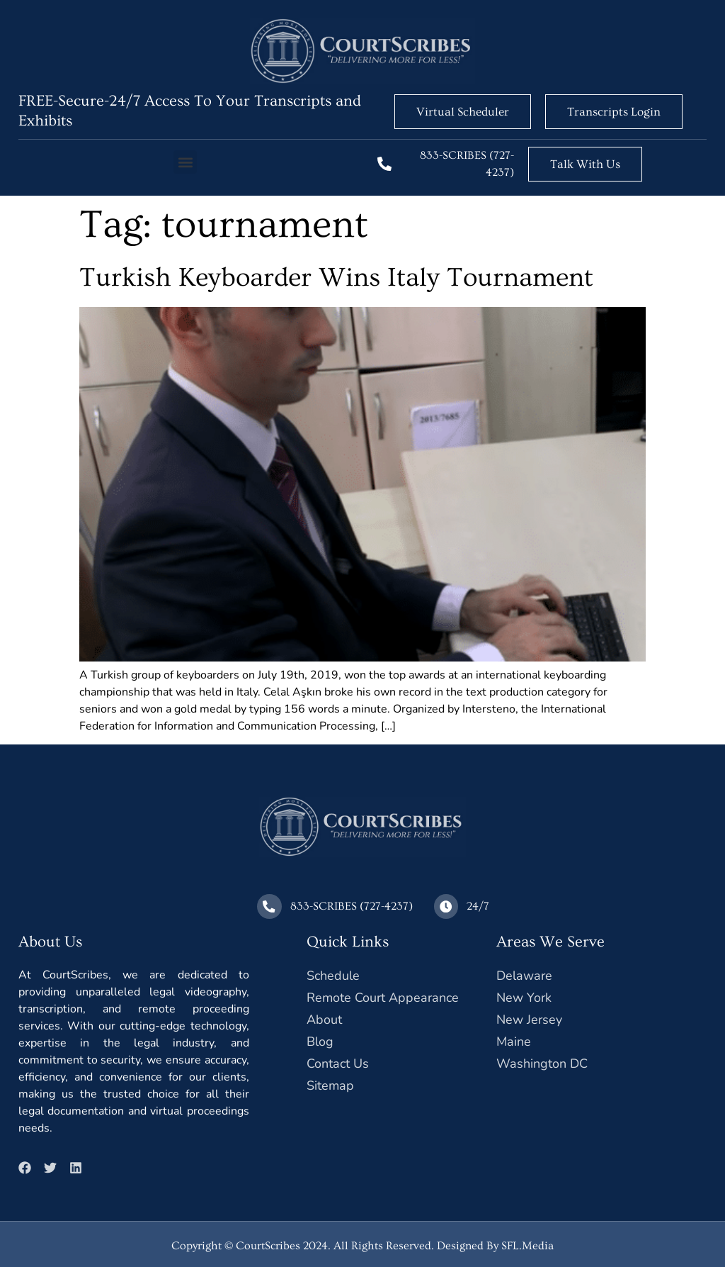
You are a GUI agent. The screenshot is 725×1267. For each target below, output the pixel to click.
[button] (185, 162)
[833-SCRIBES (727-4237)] (384, 164)
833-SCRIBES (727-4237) (351, 904)
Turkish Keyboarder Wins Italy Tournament (336, 277)
